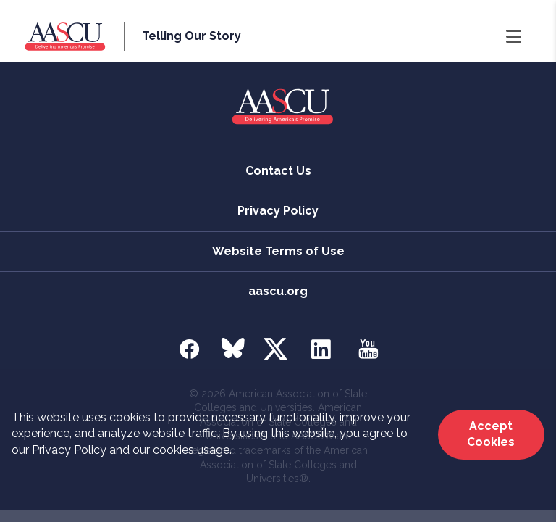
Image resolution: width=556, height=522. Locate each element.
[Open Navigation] (513, 37)
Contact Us (278, 171)
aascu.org (278, 291)
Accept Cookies (491, 434)
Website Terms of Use (278, 251)
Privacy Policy (69, 450)
